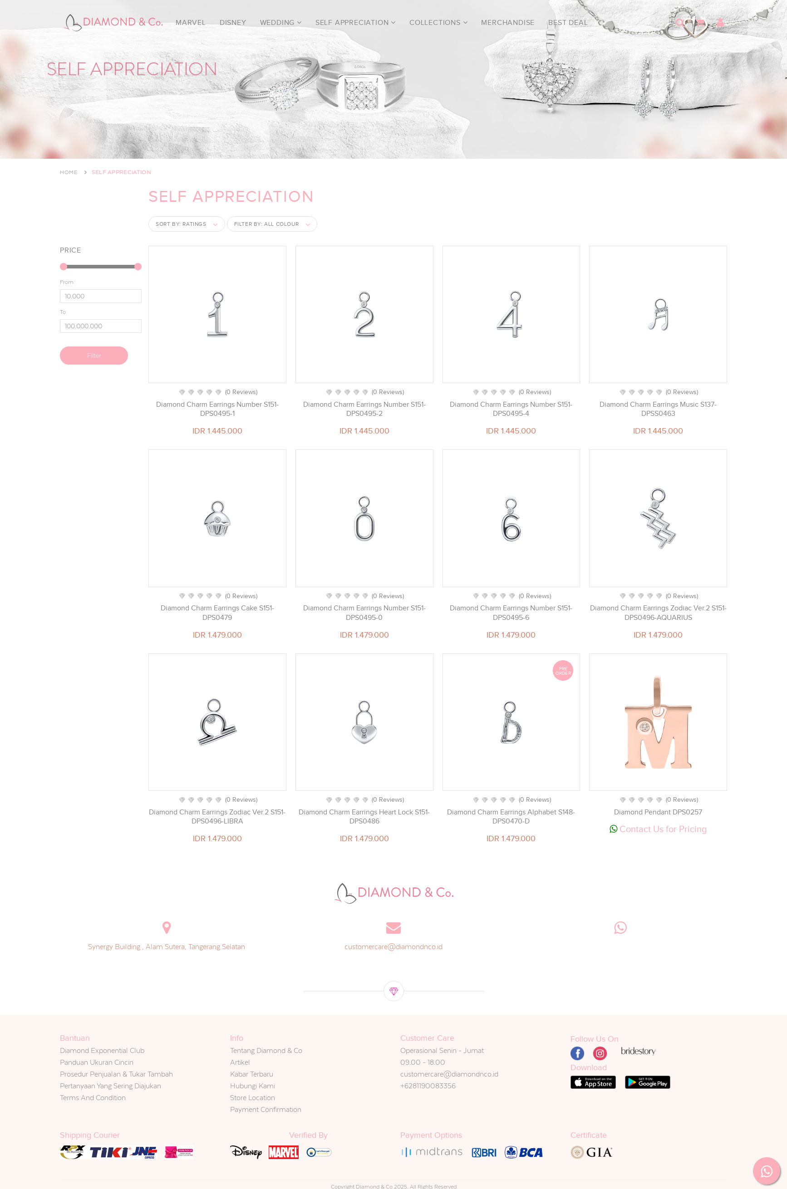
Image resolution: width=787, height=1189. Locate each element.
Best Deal (568, 23)
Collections (438, 23)
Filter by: (266, 224)
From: (67, 282)
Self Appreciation (355, 23)
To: (63, 312)
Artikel (240, 1062)
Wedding (281, 23)
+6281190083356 (428, 1086)
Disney (233, 23)
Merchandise (508, 23)
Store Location (252, 1097)
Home (69, 172)
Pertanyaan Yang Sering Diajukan (110, 1086)
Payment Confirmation (265, 1109)
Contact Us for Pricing (658, 829)
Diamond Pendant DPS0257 (658, 812)
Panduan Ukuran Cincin (96, 1062)
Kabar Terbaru (251, 1074)
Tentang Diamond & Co (266, 1050)
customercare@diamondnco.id (393, 946)
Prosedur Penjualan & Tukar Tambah (116, 1074)
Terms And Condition (93, 1097)
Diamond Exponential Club (102, 1050)
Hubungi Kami (252, 1086)
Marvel (191, 23)
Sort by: (181, 224)
